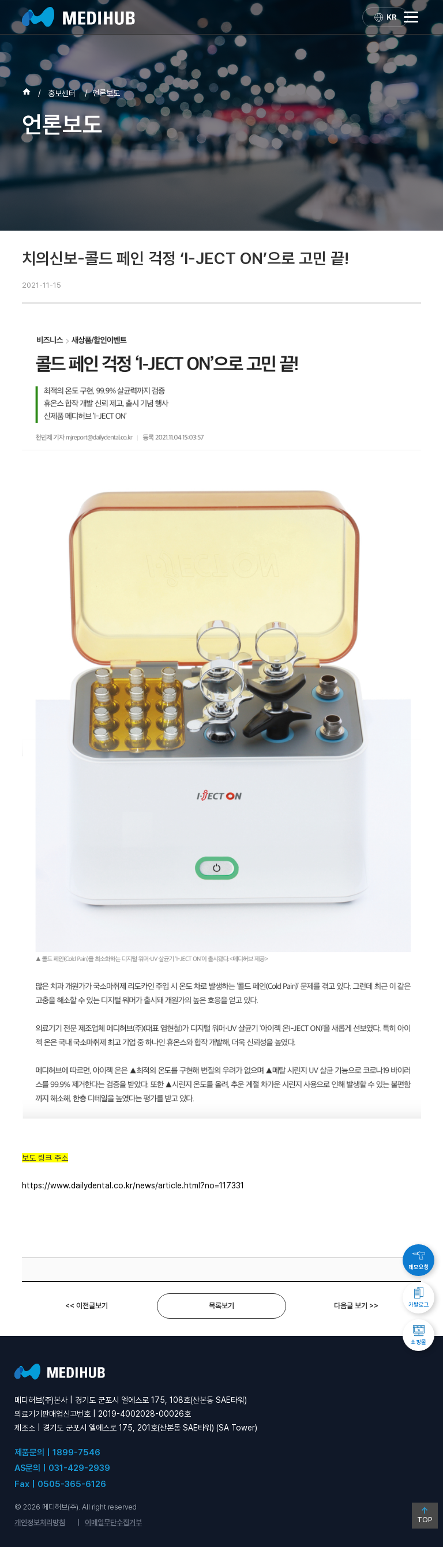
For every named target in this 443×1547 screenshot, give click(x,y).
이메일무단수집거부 (113, 1522)
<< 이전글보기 (86, 1305)
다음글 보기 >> (356, 1305)
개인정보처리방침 (39, 1522)
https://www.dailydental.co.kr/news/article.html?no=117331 (133, 1185)
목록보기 (221, 1305)
